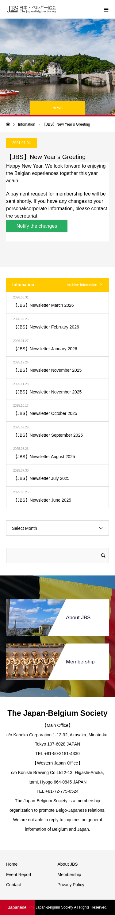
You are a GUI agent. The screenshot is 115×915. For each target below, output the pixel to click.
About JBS (68, 864)
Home (11, 864)
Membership (69, 874)
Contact (13, 884)
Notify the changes (37, 226)
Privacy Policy (71, 884)
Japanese (17, 907)
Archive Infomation (82, 285)
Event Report (18, 874)
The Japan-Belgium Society (57, 713)
